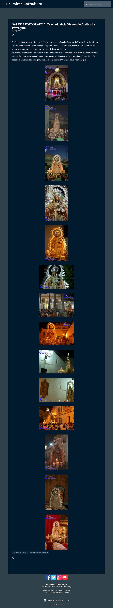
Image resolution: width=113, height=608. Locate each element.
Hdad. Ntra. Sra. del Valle (39, 552)
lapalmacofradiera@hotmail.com (56, 591)
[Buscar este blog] (99, 4)
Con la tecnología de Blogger (56, 600)
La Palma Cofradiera (24, 4)
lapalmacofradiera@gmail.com (56, 593)
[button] (13, 35)
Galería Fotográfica (20, 552)
